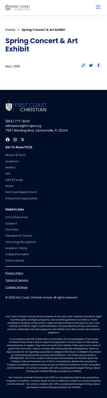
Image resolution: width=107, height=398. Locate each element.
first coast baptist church (21, 192)
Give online (12, 229)
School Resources (16, 217)
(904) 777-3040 (17, 121)
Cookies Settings (16, 287)
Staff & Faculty (14, 179)
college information (17, 254)
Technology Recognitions (20, 241)
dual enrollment (14, 260)
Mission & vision (15, 155)
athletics (10, 167)
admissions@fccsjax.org (23, 126)
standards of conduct (18, 235)
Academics (12, 161)
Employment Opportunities (21, 198)
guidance (11, 223)
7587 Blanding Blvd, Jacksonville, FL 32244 (36, 130)
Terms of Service (16, 280)
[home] (44, 7)
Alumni (9, 186)
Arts (7, 173)
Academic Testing (16, 248)
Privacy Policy (14, 273)
